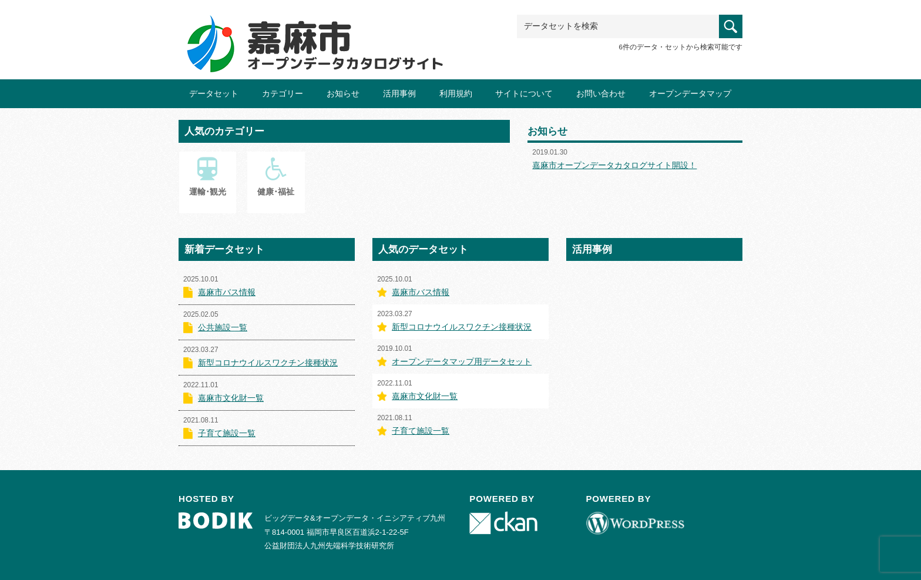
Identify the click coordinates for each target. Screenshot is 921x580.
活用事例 (399, 93)
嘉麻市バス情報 (227, 292)
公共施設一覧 (222, 327)
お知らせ (343, 93)
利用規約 (455, 93)
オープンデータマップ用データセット (462, 361)
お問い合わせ (601, 93)
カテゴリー (282, 93)
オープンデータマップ (690, 93)
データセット (213, 93)
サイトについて (524, 93)
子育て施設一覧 (227, 433)
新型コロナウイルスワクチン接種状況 (268, 362)
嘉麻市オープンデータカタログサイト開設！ (614, 165)
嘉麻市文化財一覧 (231, 398)
